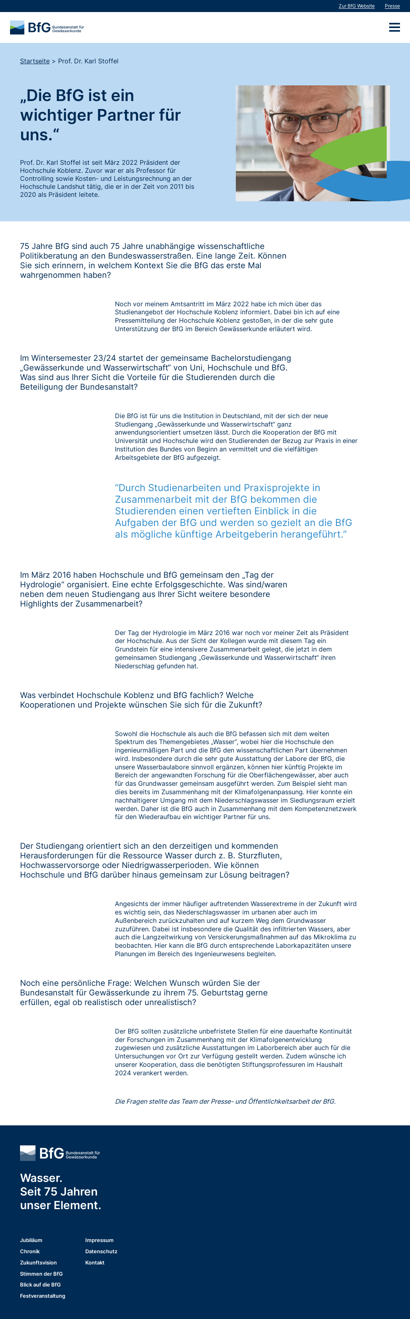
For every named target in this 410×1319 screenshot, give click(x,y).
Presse (392, 6)
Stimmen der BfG (41, 1274)
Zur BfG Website (357, 6)
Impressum (99, 1240)
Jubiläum (31, 1240)
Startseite (35, 61)
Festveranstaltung (42, 1296)
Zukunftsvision (38, 1263)
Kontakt (95, 1263)
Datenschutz (101, 1251)
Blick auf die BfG (40, 1285)
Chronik (30, 1251)
